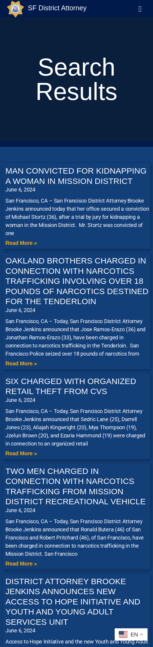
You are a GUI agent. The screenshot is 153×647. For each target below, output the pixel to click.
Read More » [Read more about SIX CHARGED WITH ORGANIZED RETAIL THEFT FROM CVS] (21, 453)
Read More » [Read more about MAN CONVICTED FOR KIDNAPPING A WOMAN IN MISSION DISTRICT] (21, 243)
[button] (139, 9)
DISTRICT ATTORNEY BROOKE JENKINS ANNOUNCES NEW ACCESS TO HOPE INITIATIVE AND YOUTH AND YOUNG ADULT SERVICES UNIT (72, 601)
